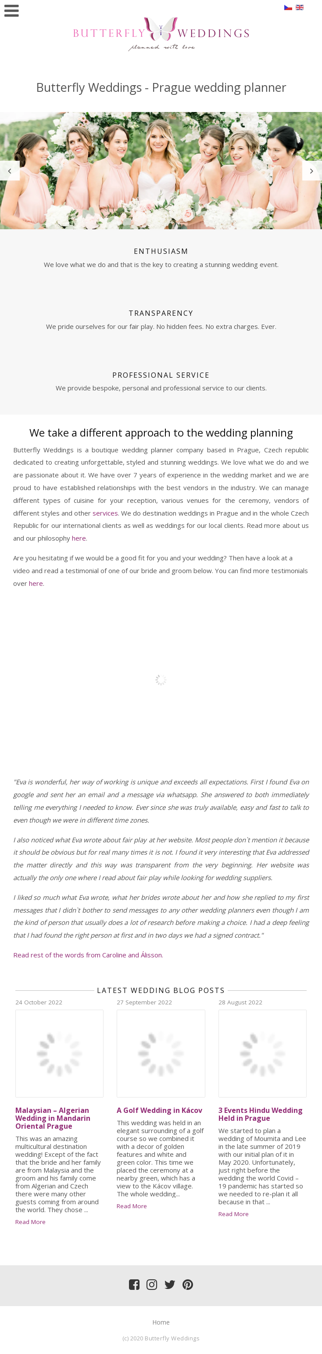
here (79, 538)
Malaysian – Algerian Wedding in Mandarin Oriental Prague (52, 1118)
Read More (30, 1222)
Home (161, 1322)
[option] (161, 170)
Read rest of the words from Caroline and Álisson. (88, 954)
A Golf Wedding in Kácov (159, 1110)
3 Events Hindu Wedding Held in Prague (260, 1114)
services (105, 513)
